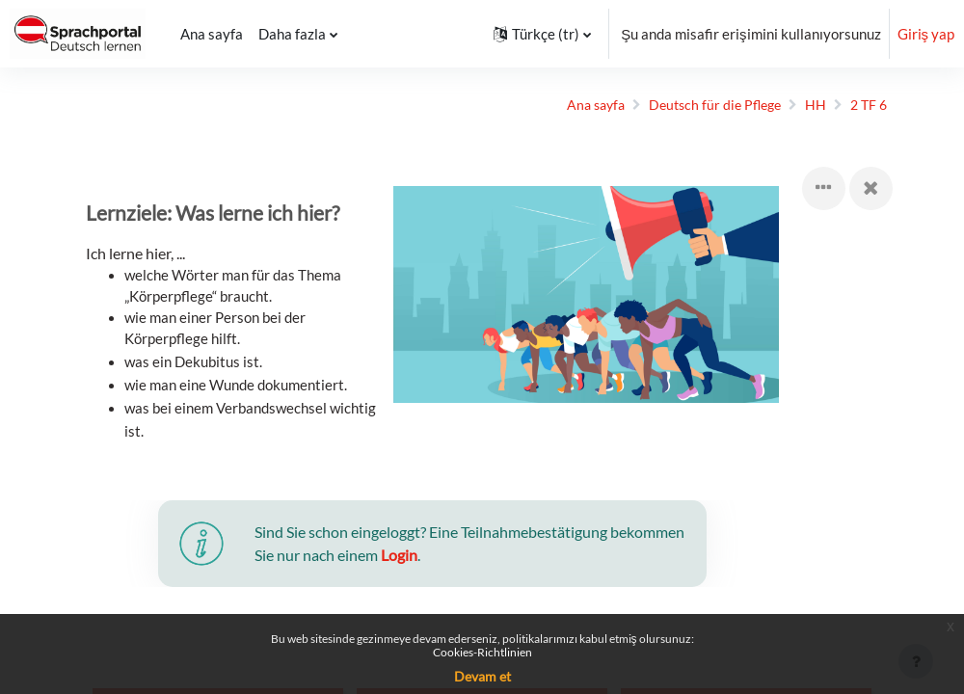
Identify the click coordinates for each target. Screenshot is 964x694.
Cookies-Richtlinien (482, 652)
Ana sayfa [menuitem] (211, 33)
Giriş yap (925, 33)
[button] (542, 33)
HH (805, 105)
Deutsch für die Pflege (700, 105)
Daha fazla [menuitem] (292, 33)
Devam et (482, 676)
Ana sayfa (575, 105)
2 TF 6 (859, 105)
